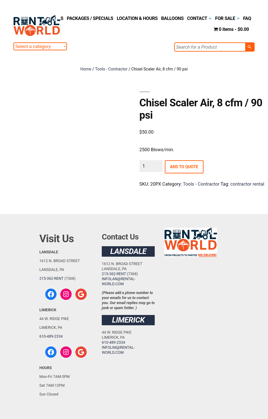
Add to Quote (184, 166)
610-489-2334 (51, 336)
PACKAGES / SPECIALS (90, 18)
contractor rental (247, 184)
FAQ (247, 18)
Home (85, 69)
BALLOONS (172, 18)
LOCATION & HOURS (137, 18)
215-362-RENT (51, 278)
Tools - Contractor (111, 69)
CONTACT (197, 18)
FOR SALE (225, 18)
